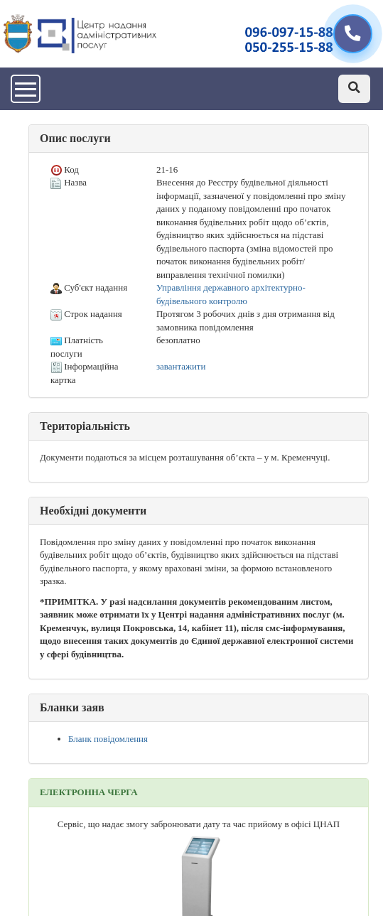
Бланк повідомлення (108, 738)
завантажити (180, 366)
